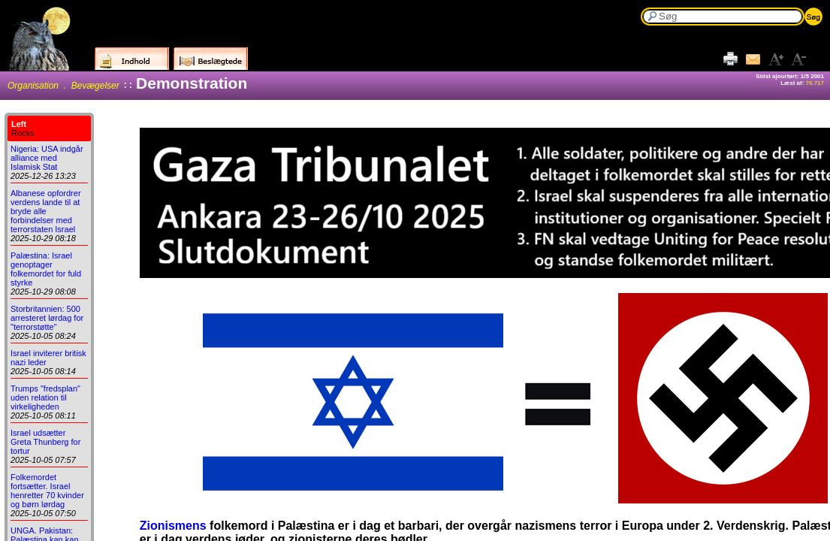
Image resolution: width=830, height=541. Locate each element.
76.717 (815, 83)
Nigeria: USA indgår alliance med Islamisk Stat (47, 157)
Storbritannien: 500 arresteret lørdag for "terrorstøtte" (47, 317)
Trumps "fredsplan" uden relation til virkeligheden (45, 397)
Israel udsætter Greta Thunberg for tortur (45, 441)
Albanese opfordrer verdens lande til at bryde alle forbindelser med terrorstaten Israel (46, 211)
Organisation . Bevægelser (63, 85)
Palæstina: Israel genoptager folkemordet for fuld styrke (46, 269)
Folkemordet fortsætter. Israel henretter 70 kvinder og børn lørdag (47, 491)
